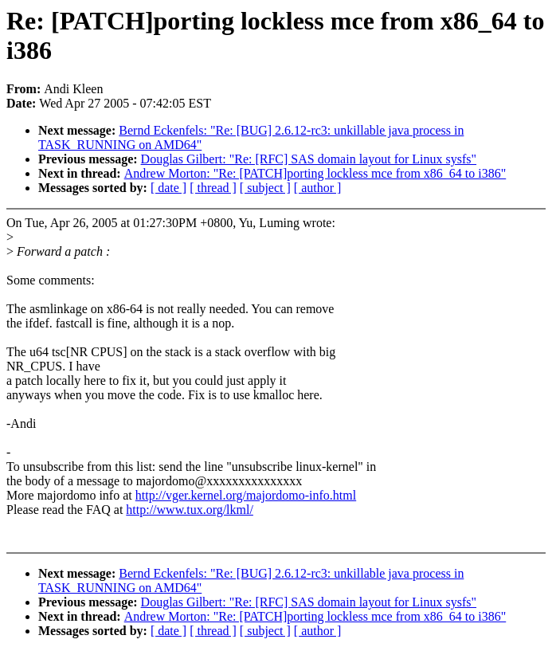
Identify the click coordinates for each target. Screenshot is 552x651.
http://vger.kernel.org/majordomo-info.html (245, 495)
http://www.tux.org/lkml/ (189, 509)
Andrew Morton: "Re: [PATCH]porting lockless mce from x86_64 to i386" (315, 173)
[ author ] (318, 187)
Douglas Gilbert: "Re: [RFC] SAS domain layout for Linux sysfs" (309, 159)
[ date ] (168, 187)
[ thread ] (213, 187)
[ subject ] (265, 187)
